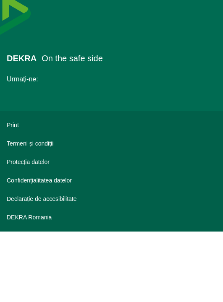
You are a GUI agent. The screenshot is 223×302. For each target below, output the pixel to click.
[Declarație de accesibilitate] (111, 199)
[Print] (111, 125)
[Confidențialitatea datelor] (111, 180)
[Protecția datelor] (111, 162)
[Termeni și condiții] (111, 143)
